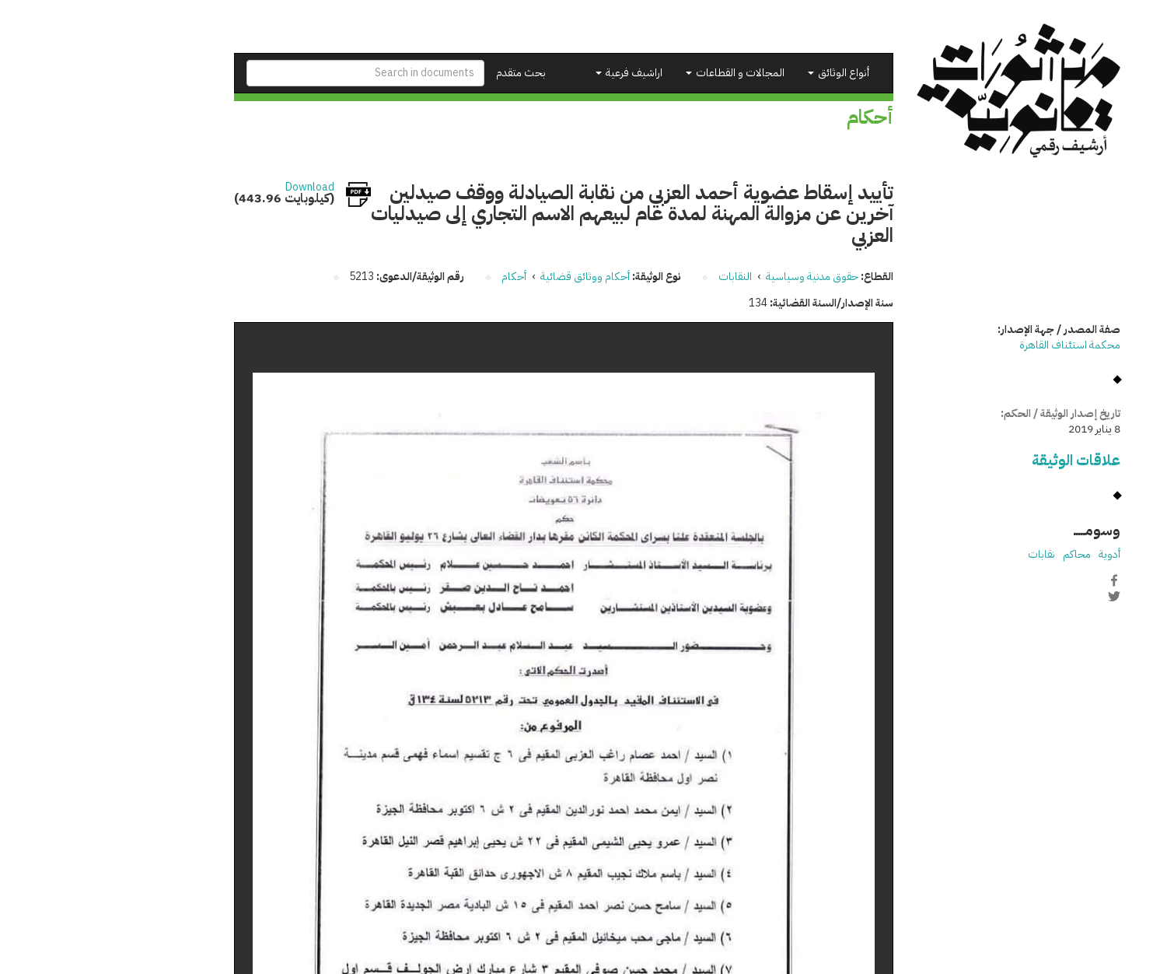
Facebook (1017, 580)
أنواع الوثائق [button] (741, 73)
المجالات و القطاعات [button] (638, 73)
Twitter (1017, 596)
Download (212, 187)
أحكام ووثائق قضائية (488, 276)
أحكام (416, 276)
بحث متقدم (424, 73)
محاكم (980, 554)
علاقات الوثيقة (979, 460)
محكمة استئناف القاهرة (972, 345)
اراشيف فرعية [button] (531, 73)
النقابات (638, 276)
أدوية (1012, 554)
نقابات (944, 554)
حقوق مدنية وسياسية (715, 276)
